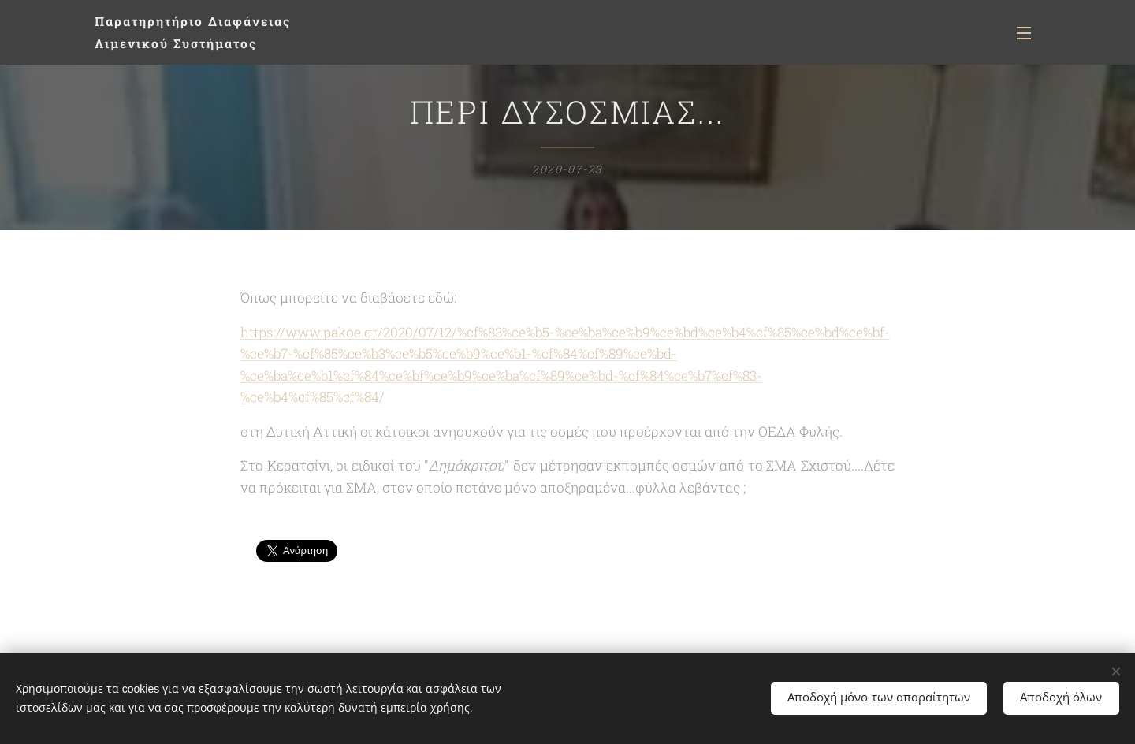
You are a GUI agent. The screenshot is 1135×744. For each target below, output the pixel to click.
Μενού (1024, 33)
